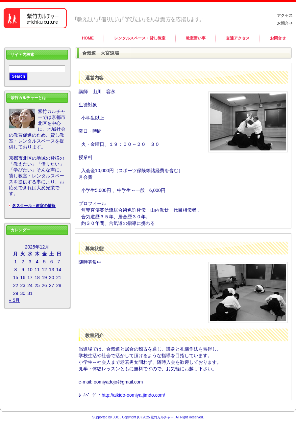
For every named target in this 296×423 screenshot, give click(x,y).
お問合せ (285, 23)
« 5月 (14, 300)
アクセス (285, 15)
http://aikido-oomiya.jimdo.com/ (133, 395)
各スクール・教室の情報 (34, 205)
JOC (116, 417)
